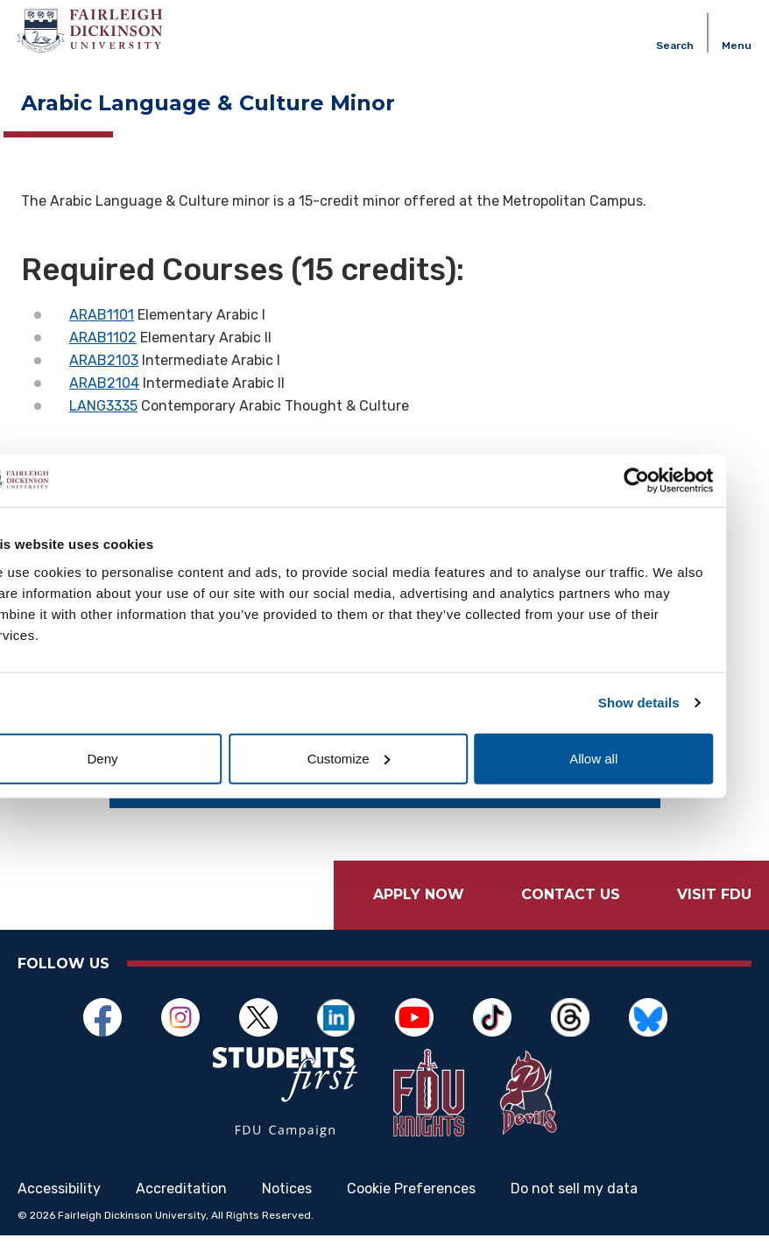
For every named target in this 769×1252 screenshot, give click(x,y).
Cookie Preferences (411, 1205)
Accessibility (59, 1205)
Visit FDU (714, 894)
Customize (385, 757)
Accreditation (181, 1205)
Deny (139, 757)
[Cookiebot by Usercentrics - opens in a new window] (672, 481)
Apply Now (418, 894)
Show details (675, 702)
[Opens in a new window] (111, 1017)
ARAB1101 (101, 314)
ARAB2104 (104, 383)
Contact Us (570, 894)
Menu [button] (736, 45)
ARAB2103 (103, 360)
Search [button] (675, 45)
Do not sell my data (574, 1205)
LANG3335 (103, 405)
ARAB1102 (103, 337)
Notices (287, 1205)
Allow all (629, 757)
